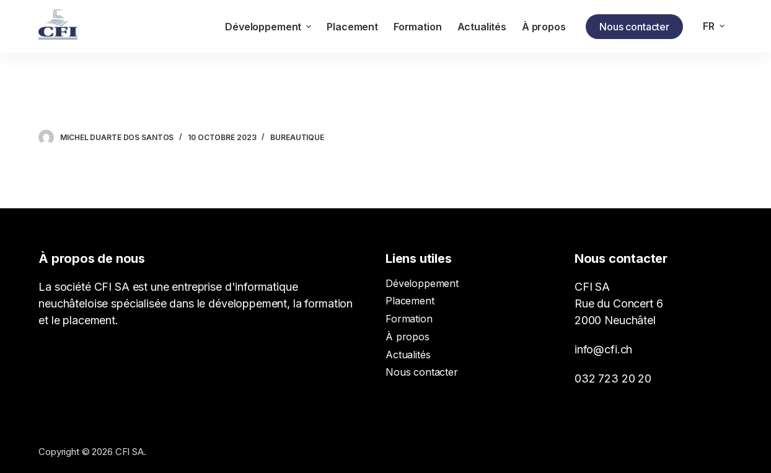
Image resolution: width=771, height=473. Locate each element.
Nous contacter (634, 26)
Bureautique (297, 137)
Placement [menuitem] (352, 26)
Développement (422, 283)
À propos (408, 336)
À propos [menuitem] (544, 26)
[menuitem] (714, 26)
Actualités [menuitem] (481, 26)
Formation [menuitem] (418, 26)
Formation (409, 318)
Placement (410, 300)
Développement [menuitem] (269, 26)
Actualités (408, 354)
